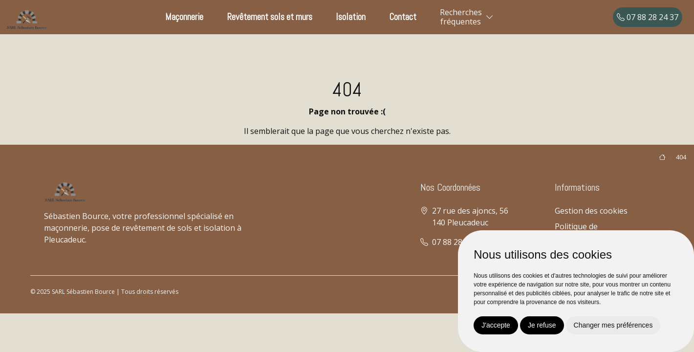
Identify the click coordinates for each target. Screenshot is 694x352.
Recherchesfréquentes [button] (461, 17)
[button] (490, 17)
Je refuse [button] (542, 325)
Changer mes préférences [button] (613, 325)
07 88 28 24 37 (647, 17)
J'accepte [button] (495, 325)
